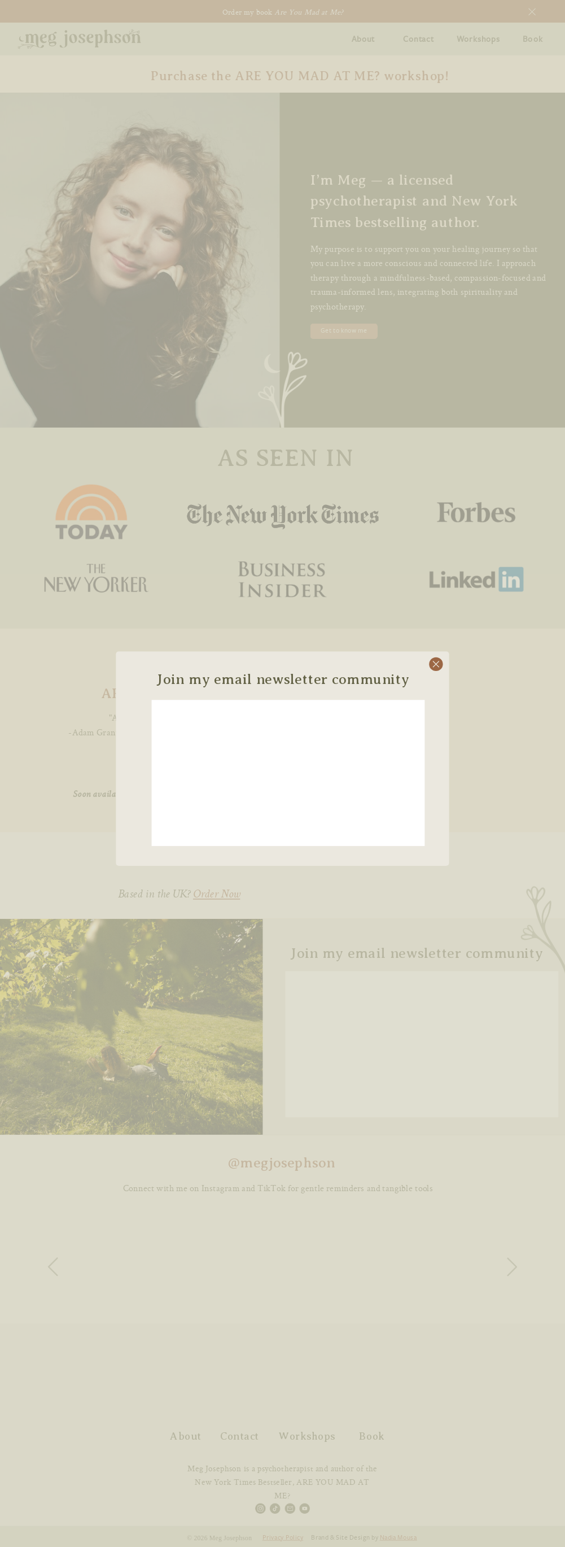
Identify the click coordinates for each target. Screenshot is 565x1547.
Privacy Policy (282, 1537)
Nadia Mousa (398, 1537)
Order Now (216, 895)
